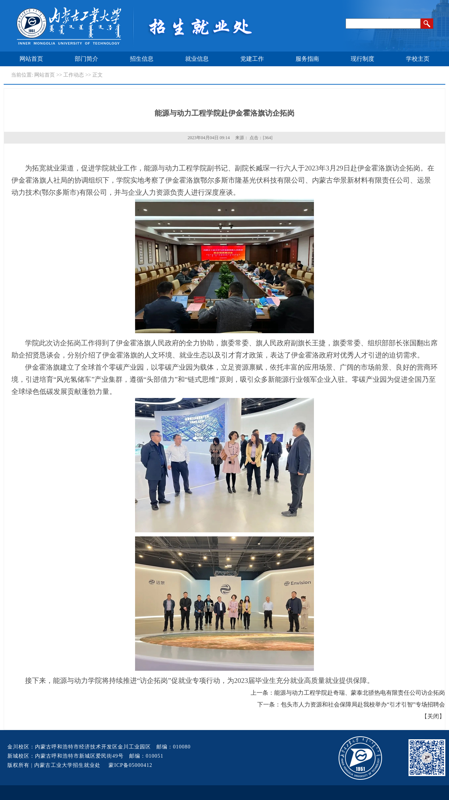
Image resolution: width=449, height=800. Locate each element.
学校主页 (417, 59)
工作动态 (73, 75)
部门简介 (86, 59)
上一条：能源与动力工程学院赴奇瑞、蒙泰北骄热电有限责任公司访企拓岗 (348, 693)
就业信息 (197, 59)
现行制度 (362, 59)
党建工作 (252, 59)
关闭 (433, 716)
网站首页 (31, 59)
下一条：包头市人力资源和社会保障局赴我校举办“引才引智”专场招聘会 (351, 704)
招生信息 (141, 59)
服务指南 (307, 59)
